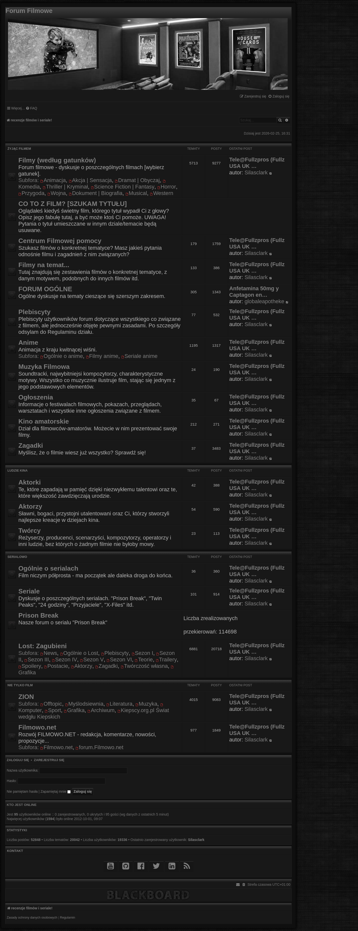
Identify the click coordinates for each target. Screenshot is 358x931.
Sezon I (142, 653)
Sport (53, 710)
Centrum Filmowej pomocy (59, 241)
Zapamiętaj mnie (56, 791)
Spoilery (29, 666)
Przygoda (31, 193)
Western (161, 193)
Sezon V (92, 659)
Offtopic (51, 704)
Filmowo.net (37, 727)
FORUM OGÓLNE (45, 289)
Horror (166, 187)
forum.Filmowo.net (99, 747)
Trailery (166, 659)
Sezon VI (119, 659)
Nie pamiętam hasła (22, 791)
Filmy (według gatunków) (57, 160)
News (48, 653)
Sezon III (36, 659)
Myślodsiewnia (84, 704)
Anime (28, 342)
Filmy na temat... (43, 265)
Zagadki (30, 445)
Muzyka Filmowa (44, 366)
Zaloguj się (18, 760)
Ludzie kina (17, 470)
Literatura (119, 704)
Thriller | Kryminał (65, 187)
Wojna (56, 193)
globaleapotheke (264, 301)
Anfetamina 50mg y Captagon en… (254, 291)
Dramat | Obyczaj (137, 180)
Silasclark (256, 172)
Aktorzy (30, 506)
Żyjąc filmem (19, 148)
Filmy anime (102, 356)
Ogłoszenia (35, 397)
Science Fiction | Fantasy (122, 187)
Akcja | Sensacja (90, 180)
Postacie (56, 666)
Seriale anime (139, 356)
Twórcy (29, 530)
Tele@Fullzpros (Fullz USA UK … (257, 162)
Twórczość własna (144, 666)
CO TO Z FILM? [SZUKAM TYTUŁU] (72, 203)
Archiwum (101, 710)
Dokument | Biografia (96, 193)
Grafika (74, 710)
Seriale (29, 591)
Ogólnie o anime (61, 356)
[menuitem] (278, 96)
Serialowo (17, 557)
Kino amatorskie (43, 421)
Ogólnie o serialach (48, 568)
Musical (136, 193)
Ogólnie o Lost (79, 653)
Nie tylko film (20, 685)
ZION (26, 696)
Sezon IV (64, 659)
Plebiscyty (34, 312)
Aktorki (29, 482)
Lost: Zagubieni (42, 646)
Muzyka (146, 704)
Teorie (144, 659)
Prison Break (38, 615)
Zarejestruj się (49, 760)
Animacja (53, 180)
